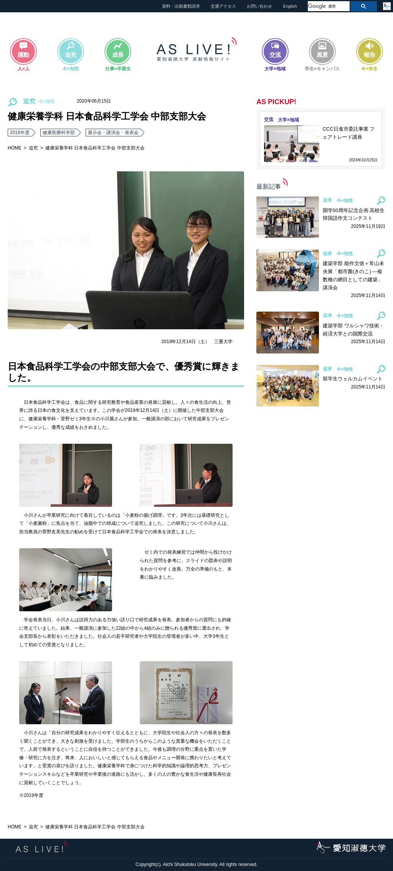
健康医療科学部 (59, 132)
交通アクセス (223, 6)
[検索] (328, 6)
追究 (33, 148)
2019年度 (20, 132)
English (290, 6)
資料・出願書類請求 (181, 6)
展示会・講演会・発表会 (113, 132)
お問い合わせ (259, 6)
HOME (14, 148)
